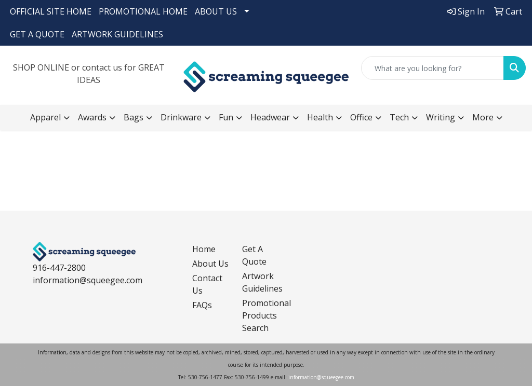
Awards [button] (92, 117)
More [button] (483, 117)
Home (204, 249)
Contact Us (207, 284)
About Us (210, 263)
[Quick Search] (432, 68)
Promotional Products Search (261, 315)
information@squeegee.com (87, 280)
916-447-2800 (59, 267)
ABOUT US (216, 11)
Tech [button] (399, 117)
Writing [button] (440, 117)
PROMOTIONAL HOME (143, 11)
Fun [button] (226, 117)
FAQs (202, 305)
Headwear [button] (270, 117)
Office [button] (361, 117)
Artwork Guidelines (261, 282)
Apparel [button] (45, 117)
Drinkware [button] (181, 117)
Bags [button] (133, 117)
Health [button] (320, 117)
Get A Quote (254, 255)
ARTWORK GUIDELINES (117, 34)
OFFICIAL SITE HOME (50, 11)
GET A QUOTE (37, 34)
